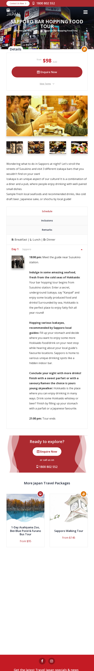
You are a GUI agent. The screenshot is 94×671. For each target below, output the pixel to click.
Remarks (47, 229)
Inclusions (47, 220)
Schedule (47, 211)
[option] (25, 520)
